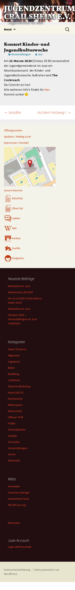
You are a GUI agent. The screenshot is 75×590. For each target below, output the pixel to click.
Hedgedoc (14, 258)
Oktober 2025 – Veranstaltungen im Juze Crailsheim (22, 319)
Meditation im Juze (19, 286)
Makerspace (15, 405)
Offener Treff (15, 417)
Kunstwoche (15, 398)
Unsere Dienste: (13, 190)
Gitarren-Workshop (19, 386)
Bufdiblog (13, 374)
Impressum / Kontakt (16, 143)
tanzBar (12, 112)
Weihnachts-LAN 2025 (20, 292)
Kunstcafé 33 (15, 392)
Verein (11, 454)
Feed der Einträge (18, 492)
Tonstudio (14, 442)
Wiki (10, 228)
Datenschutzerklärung (17, 569)
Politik (11, 423)
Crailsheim (14, 380)
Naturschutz (15, 411)
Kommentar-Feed (18, 499)
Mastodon (14, 523)
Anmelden (14, 486)
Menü (8, 29)
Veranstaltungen (21, 54)
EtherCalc (13, 208)
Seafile (12, 248)
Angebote (14, 361)
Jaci (40, 54)
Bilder (11, 368)
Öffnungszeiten (13, 130)
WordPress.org (17, 505)
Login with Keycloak (19, 547)
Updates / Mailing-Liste (17, 136)
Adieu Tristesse (17, 349)
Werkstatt (14, 460)
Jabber (12, 218)
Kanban (12, 238)
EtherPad (13, 198)
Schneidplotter (17, 429)
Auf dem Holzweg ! (54, 112)
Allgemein (14, 355)
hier (46, 89)
